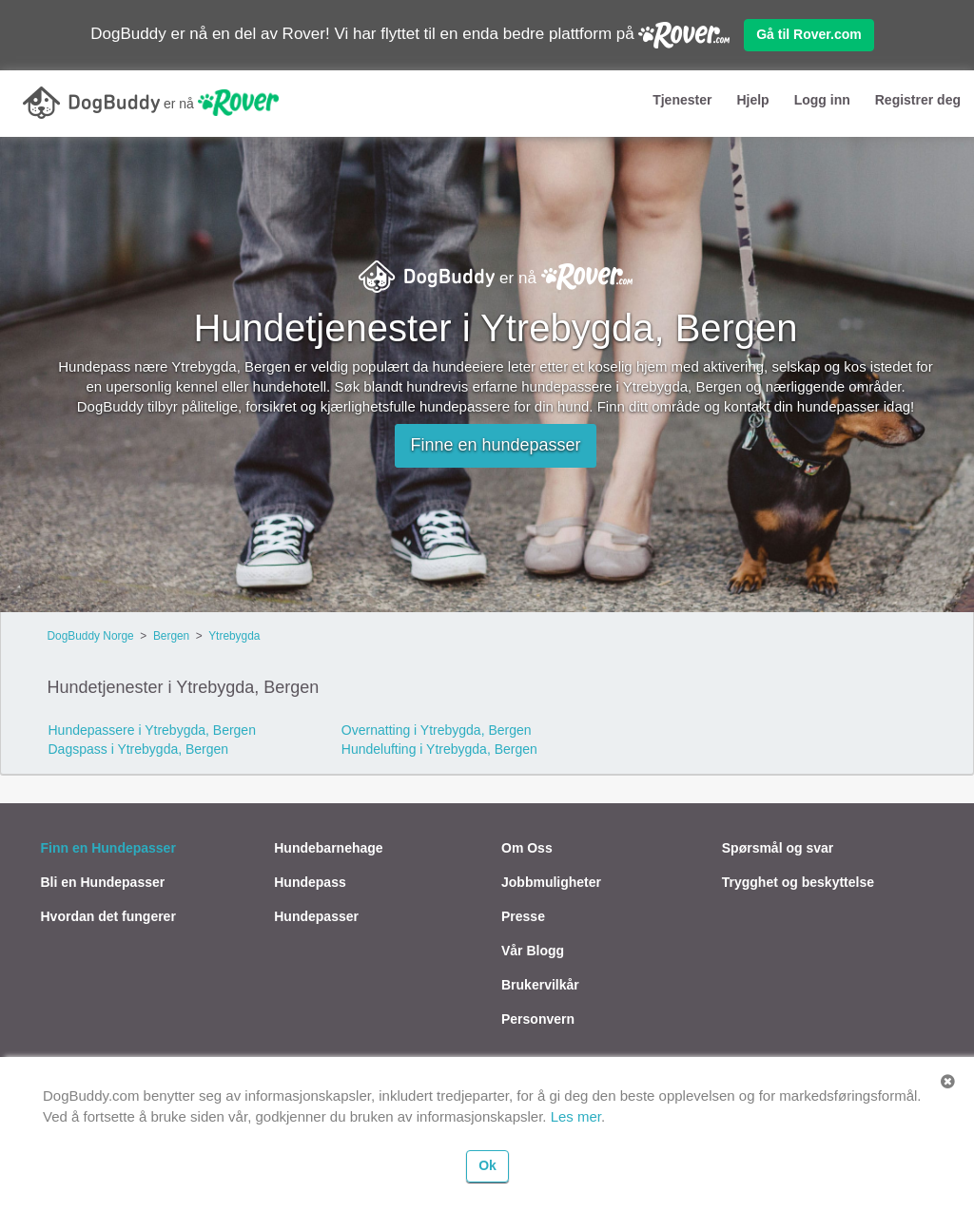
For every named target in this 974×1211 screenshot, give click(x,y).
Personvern (538, 1019)
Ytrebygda (234, 636)
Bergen (171, 636)
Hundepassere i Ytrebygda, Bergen (152, 730)
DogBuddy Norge (91, 636)
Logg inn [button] (822, 99)
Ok (487, 1165)
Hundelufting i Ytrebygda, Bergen (439, 749)
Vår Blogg (532, 950)
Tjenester (682, 99)
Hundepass (309, 882)
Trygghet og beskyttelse (798, 882)
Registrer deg (918, 99)
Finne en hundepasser (495, 444)
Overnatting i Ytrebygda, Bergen (436, 730)
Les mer (576, 1116)
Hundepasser (316, 916)
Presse (523, 916)
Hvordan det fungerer (108, 916)
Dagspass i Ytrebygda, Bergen (139, 749)
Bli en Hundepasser (103, 882)
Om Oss (527, 847)
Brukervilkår (540, 984)
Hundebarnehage (328, 847)
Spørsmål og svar (778, 847)
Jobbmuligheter (551, 882)
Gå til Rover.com (808, 34)
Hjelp (752, 99)
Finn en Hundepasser (108, 847)
